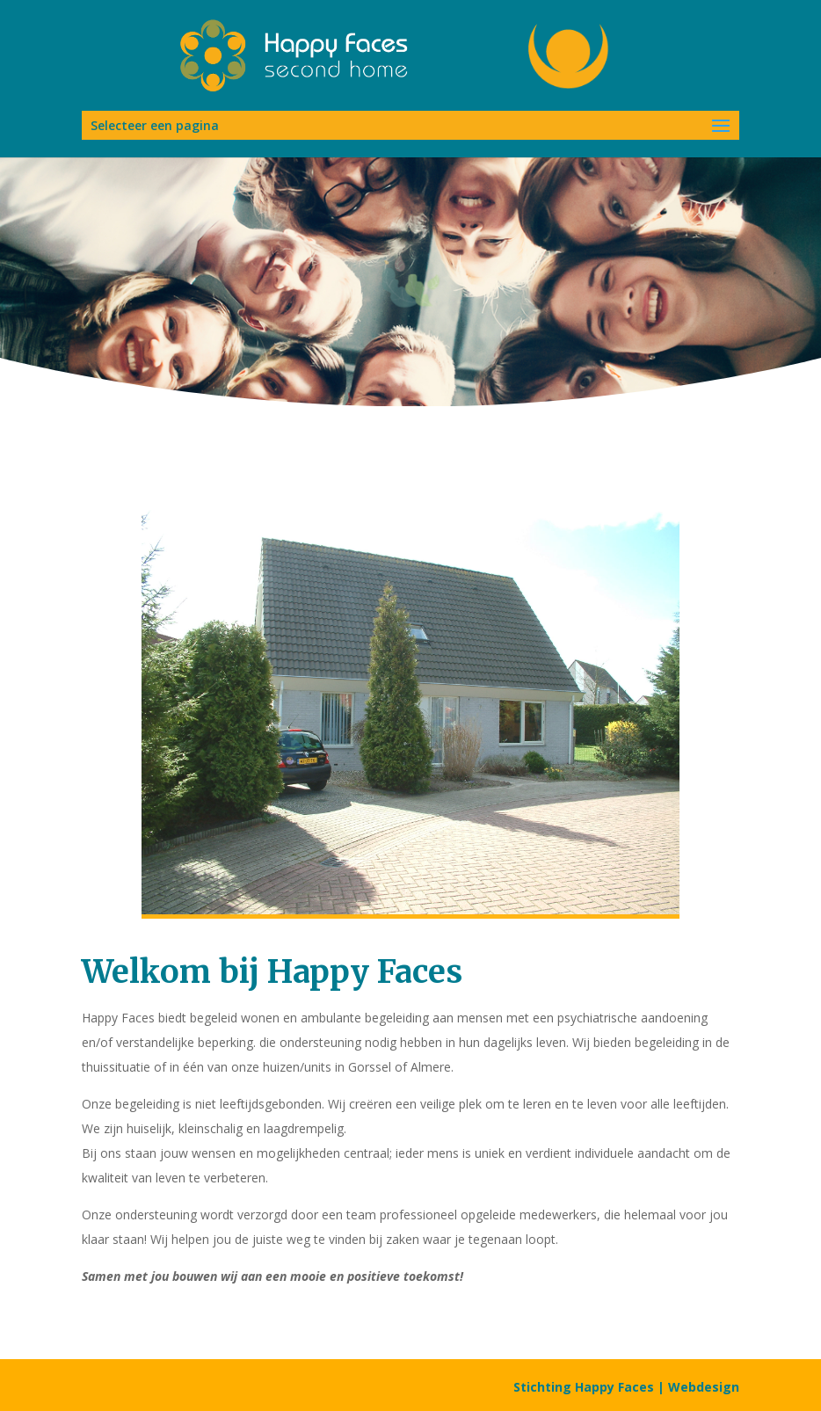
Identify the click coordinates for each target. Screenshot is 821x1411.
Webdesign (703, 1386)
